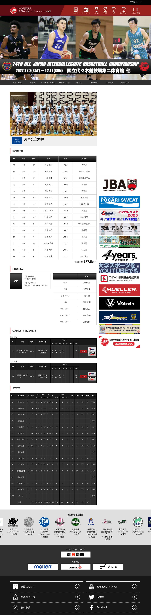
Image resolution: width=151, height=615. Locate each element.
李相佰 (105, 10)
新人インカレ (124, 10)
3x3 (113, 10)
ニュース (75, 10)
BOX (83, 351)
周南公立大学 (42, 350)
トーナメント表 (63, 83)
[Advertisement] (107, 133)
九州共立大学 (42, 377)
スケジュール (86, 10)
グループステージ (48, 83)
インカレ (96, 10)
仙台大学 (43, 352)
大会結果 (94, 83)
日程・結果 (17, 83)
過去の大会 (125, 83)
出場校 (32, 83)
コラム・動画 (136, 10)
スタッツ (78, 83)
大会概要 (109, 83)
